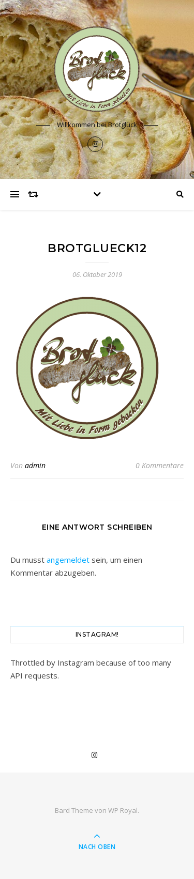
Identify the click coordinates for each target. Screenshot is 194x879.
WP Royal (123, 810)
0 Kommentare (160, 465)
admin (35, 465)
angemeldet (68, 559)
